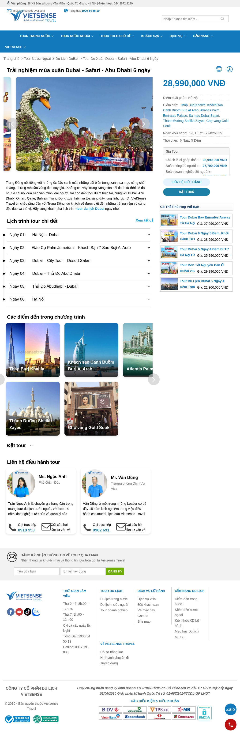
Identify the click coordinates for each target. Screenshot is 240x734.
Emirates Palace (175, 115)
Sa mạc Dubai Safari (204, 115)
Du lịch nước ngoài (114, 604)
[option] (78, 124)
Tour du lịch (111, 591)
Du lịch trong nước (114, 599)
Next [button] (144, 124)
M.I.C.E (180, 637)
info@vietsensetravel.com (29, 10)
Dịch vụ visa (147, 599)
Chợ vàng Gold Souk (88, 427)
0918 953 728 (26, 533)
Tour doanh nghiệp (114, 610)
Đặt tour (186, 192)
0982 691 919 (101, 533)
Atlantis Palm (140, 369)
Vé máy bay (146, 610)
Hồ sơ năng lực (111, 652)
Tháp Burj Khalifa (26, 369)
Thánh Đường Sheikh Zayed (184, 121)
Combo (143, 616)
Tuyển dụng (109, 663)
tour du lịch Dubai (90, 209)
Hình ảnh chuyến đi (114, 657)
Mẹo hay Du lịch (187, 631)
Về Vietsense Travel (117, 644)
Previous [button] (12, 124)
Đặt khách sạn (148, 604)
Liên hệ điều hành (186, 182)
